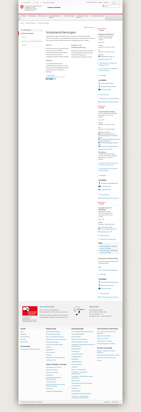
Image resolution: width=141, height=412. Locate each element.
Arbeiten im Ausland (51, 370)
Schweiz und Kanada (98, 17)
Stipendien (74, 367)
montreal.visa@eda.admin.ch (109, 146)
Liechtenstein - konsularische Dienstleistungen (79, 372)
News (21, 331)
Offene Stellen (24, 342)
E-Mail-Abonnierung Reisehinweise (55, 357)
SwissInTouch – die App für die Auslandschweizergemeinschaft (80, 397)
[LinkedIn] (50, 78)
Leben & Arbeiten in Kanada (55, 17)
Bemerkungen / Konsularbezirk (109, 98)
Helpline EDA (94, 307)
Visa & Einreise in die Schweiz (83, 17)
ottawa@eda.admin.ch (107, 56)
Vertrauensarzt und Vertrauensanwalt (81, 383)
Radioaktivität (50, 349)
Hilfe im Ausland (50, 352)
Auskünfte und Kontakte (103, 336)
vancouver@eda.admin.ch (108, 229)
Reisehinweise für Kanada (53, 331)
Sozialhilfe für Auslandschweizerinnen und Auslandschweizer (83, 345)
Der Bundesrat (27, 2)
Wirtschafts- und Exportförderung (106, 357)
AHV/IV (49, 45)
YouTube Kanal (106, 89)
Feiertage (103, 75)
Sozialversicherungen (77, 354)
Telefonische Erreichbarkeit (108, 239)
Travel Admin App (51, 360)
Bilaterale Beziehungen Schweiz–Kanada (108, 355)
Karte (101, 42)
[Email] (55, 78)
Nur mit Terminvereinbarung (109, 270)
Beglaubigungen (76, 348)
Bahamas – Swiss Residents (78, 369)
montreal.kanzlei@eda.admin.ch (110, 139)
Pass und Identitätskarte (77, 334)
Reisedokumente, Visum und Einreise (56, 339)
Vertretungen (32, 17)
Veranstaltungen (24, 336)
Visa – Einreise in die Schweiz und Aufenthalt (106, 332)
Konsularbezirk (104, 94)
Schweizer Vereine (51, 382)
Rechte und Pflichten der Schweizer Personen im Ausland (55, 385)
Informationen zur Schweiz (104, 341)
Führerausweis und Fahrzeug (79, 339)
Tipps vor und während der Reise (54, 336)
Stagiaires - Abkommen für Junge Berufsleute (106, 351)
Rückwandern (49, 375)
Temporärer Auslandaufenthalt (54, 391)
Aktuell (24, 17)
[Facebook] (47, 78)
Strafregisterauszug (76, 361)
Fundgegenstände (76, 356)
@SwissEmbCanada (107, 83)
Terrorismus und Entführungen (54, 344)
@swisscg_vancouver (107, 285)
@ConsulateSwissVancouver (110, 282)
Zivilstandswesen (76, 391)
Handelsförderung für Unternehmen (81, 393)
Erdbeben (48, 347)
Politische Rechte (76, 336)
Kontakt (100, 30)
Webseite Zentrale (105, 59)
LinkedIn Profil (105, 189)
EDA (37, 2)
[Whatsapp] (53, 78)
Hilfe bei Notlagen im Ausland (79, 342)
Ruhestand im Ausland (52, 372)
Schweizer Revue (76, 386)
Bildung (99, 360)
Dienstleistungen (69, 17)
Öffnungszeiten (104, 235)
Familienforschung (76, 364)
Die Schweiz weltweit (49, 2)
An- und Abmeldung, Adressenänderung (82, 331)
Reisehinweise (42, 17)
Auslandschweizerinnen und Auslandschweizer (53, 378)
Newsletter (23, 334)
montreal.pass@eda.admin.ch (109, 143)
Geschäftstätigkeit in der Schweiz (106, 343)
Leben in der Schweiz (103, 338)
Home (22, 23)
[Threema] (52, 78)
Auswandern (49, 388)
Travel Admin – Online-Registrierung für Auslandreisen (82, 377)
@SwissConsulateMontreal (109, 183)
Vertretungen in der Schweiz (54, 367)
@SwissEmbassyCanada (108, 86)
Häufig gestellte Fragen (52, 342)
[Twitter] (48, 78)
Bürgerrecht (74, 388)
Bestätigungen (75, 351)
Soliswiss (49, 60)
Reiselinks (48, 355)
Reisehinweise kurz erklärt (53, 334)
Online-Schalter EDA (47, 307)
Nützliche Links (75, 380)
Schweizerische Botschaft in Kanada (30, 349)
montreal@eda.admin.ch (108, 134)
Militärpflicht (75, 359)
